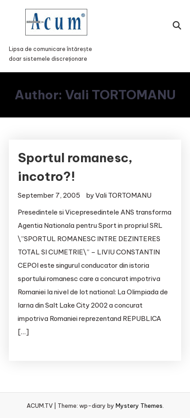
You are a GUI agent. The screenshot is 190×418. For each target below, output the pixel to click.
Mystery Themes (139, 405)
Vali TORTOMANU (123, 195)
